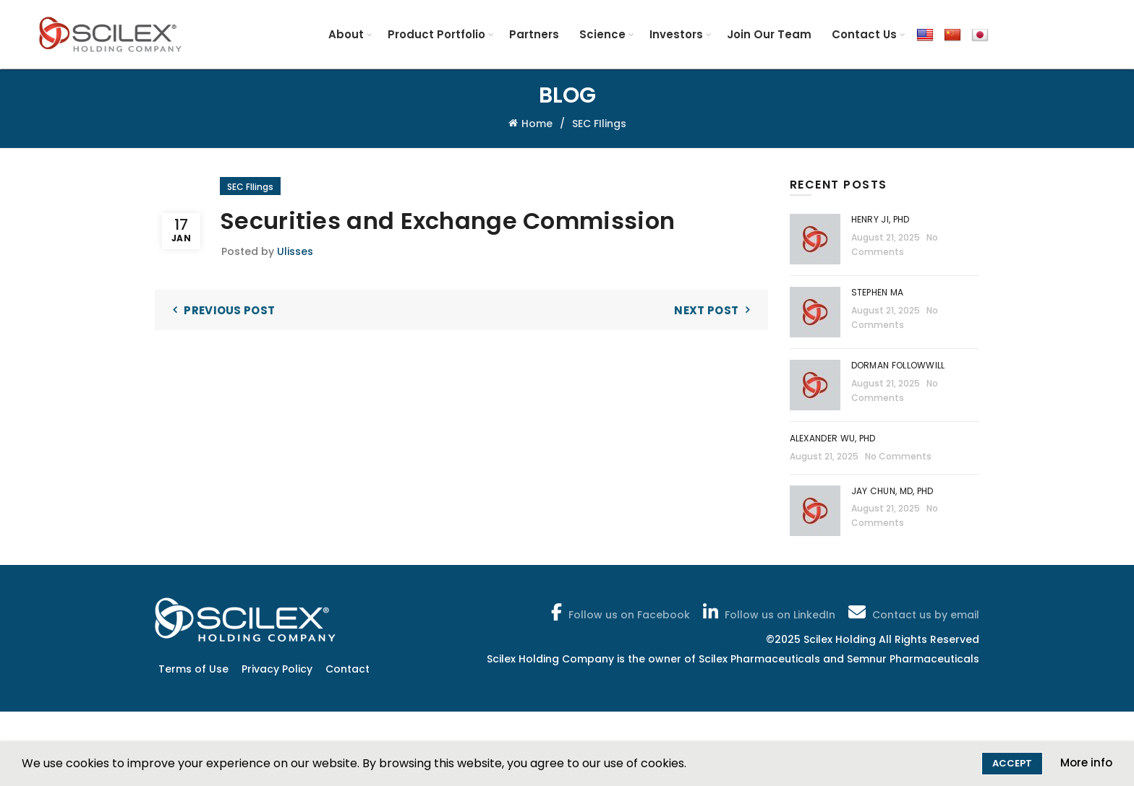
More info (1086, 762)
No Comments (898, 456)
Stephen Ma (877, 292)
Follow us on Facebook (619, 612)
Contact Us (864, 34)
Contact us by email (912, 612)
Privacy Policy (277, 669)
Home (537, 123)
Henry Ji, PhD (880, 219)
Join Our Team (769, 34)
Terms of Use (193, 669)
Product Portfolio (436, 34)
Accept (1012, 763)
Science (602, 34)
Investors (676, 34)
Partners (534, 34)
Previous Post (229, 310)
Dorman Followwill (899, 365)
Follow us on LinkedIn (767, 612)
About (346, 34)
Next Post (706, 310)
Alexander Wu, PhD (833, 438)
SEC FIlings (599, 123)
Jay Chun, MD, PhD (892, 491)
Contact (347, 669)
